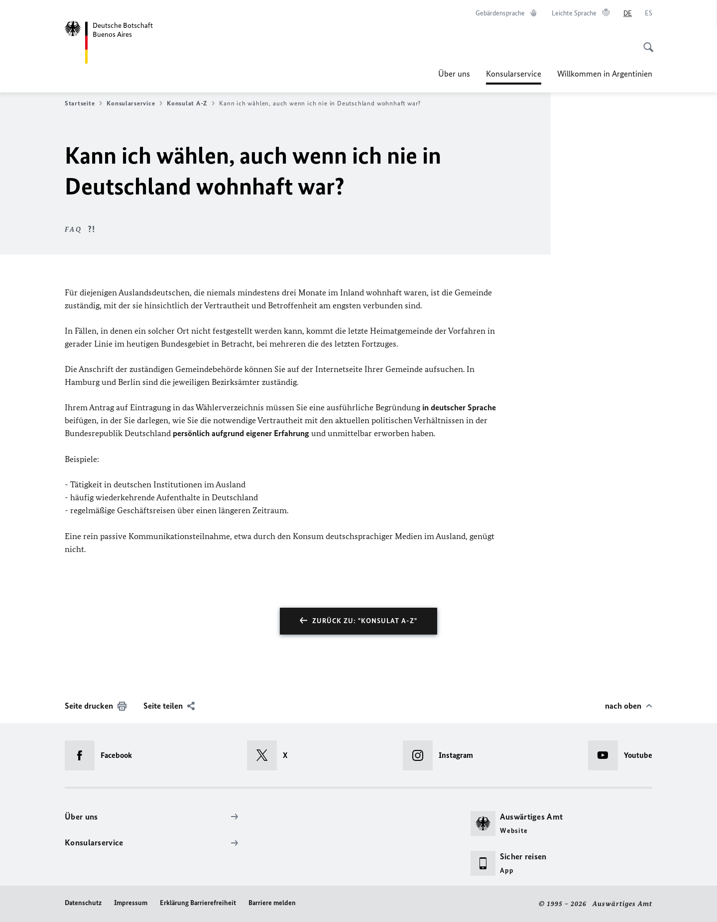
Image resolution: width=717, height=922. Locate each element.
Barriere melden (272, 903)
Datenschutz (83, 903)
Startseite (83, 103)
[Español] (648, 13)
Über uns (454, 74)
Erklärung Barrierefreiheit (198, 903)
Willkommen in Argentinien (604, 74)
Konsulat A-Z (191, 103)
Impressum (130, 903)
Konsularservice (513, 74)
